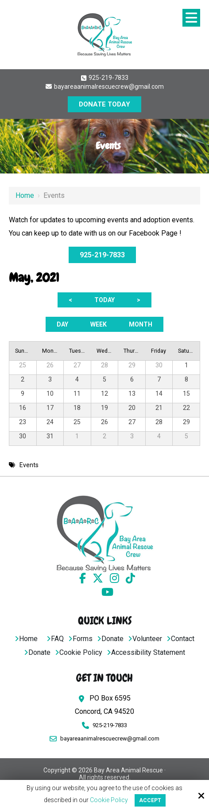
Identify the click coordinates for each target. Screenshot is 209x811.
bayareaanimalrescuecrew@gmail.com (105, 86)
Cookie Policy (109, 799)
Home (24, 195)
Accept (150, 800)
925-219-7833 (104, 77)
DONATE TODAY (104, 104)
